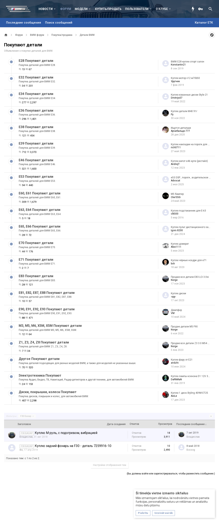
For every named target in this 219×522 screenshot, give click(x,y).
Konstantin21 (178, 64)
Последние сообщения (23, 22)
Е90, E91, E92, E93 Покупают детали (47, 309)
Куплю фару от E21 (182, 359)
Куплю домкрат (180, 243)
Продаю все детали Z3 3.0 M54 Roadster (194, 343)
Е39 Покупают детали (36, 143)
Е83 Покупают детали (36, 276)
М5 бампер (177, 194)
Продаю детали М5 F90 (184, 326)
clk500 (174, 213)
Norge (174, 280)
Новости (46, 9)
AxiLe (174, 395)
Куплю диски (178, 293)
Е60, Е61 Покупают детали (39, 193)
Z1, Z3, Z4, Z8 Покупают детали (44, 342)
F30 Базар (27, 416)
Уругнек (175, 81)
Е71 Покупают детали (36, 260)
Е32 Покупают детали (36, 77)
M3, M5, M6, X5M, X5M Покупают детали (50, 326)
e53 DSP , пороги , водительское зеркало (194, 177)
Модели (81, 9)
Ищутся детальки (181, 127)
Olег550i (176, 197)
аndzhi (175, 362)
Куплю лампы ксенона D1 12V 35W (191, 376)
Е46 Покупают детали (36, 160)
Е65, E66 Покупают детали (39, 226)
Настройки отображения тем (109, 465)
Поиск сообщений (58, 22)
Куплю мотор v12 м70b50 (185, 78)
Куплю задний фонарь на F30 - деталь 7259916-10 (73, 446)
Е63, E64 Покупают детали (39, 210)
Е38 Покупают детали (36, 127)
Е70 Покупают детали (36, 243)
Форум (65, 9)
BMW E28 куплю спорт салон (187, 61)
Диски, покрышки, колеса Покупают (48, 392)
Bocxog (190, 449)
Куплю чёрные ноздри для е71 (189, 260)
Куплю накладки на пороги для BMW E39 (195, 144)
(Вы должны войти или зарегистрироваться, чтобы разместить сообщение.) (171, 473)
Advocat (175, 180)
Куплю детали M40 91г (184, 111)
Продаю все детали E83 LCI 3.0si (190, 277)
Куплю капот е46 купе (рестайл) (189, 161)
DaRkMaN (176, 379)
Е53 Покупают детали (36, 177)
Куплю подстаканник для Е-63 (188, 210)
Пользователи (137, 9)
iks (21, 449)
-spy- (173, 296)
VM (173, 313)
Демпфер (176, 310)
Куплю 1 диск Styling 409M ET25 (189, 392)
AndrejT (175, 164)
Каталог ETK (204, 22)
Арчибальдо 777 (180, 131)
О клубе (162, 9)
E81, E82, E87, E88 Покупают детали (47, 293)
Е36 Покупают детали (36, 110)
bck (173, 263)
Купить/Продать (108, 9)
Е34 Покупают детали (36, 94)
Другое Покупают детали (39, 359)
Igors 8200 (177, 230)
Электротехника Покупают (40, 375)
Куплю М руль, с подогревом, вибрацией (66, 433)
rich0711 (176, 147)
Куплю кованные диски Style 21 (189, 94)
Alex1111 (176, 246)
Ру (172, 114)
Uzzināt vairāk (163, 512)
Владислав (26, 436)
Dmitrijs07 (176, 97)
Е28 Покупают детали (36, 61)
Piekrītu (143, 512)
